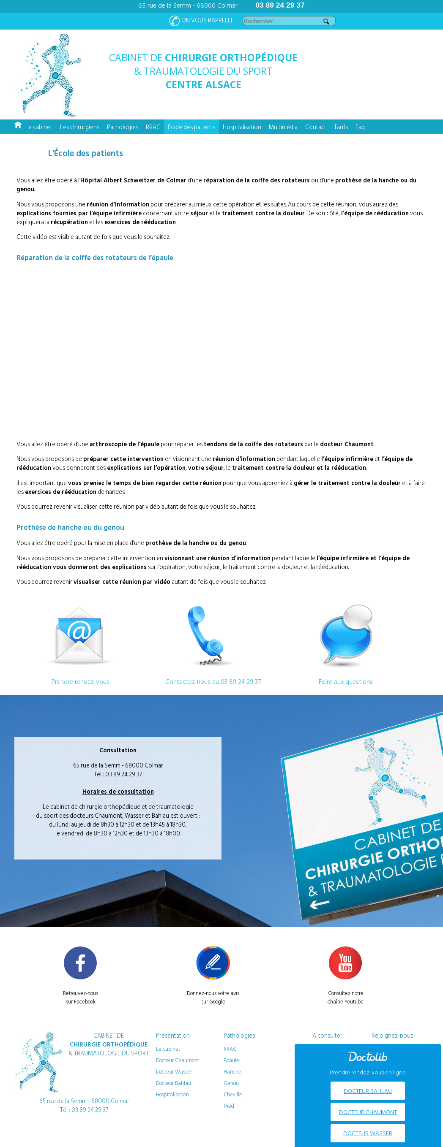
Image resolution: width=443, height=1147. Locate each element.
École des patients (191, 126)
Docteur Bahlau (173, 1083)
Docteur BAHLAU (368, 1090)
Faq (360, 126)
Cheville (233, 1094)
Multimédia (283, 126)
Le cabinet (38, 126)
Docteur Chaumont (177, 1060)
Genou (231, 1083)
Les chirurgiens (79, 126)
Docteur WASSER (367, 1132)
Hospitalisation (242, 126)
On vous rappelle (201, 21)
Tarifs (341, 126)
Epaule (231, 1060)
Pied (229, 1105)
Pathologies (122, 126)
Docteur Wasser (174, 1071)
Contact (315, 126)
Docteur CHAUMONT (368, 1111)
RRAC (153, 126)
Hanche (232, 1071)
